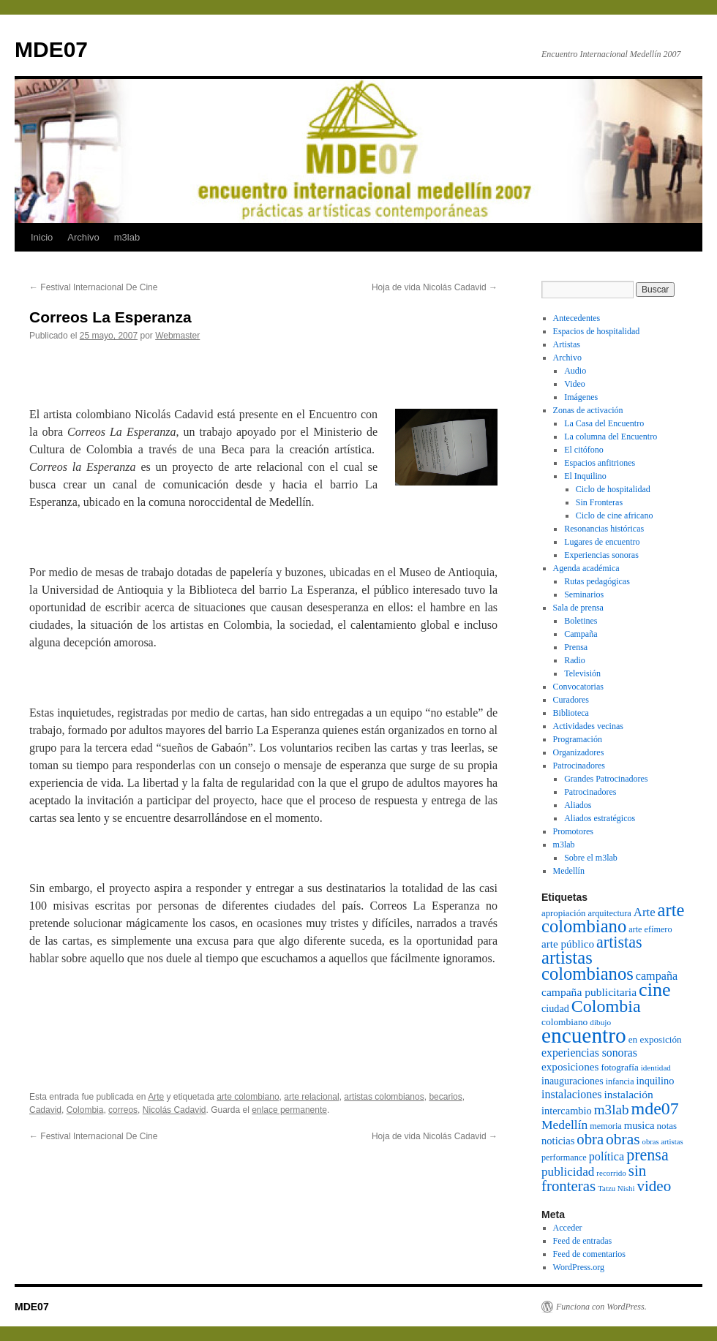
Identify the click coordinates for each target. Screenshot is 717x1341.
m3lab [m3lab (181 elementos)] (611, 1109)
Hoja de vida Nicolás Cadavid (435, 287)
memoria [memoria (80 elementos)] (605, 1126)
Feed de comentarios (589, 1254)
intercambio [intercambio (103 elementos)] (566, 1111)
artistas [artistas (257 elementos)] (619, 942)
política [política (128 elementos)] (606, 1156)
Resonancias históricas (604, 529)
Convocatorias (578, 686)
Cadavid (45, 1110)
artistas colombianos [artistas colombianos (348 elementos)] (587, 965)
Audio (575, 371)
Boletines (580, 621)
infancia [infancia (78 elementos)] (620, 1081)
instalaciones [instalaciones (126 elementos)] (571, 1094)
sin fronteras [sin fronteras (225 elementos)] (593, 1178)
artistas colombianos (384, 1097)
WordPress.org (578, 1267)
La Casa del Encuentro (604, 423)
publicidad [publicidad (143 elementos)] (567, 1172)
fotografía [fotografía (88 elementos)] (619, 1067)
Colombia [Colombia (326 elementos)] (606, 1006)
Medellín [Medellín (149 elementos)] (564, 1124)
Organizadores (578, 752)
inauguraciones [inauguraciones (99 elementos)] (572, 1081)
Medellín (569, 871)
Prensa (576, 647)
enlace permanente (289, 1110)
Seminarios (584, 594)
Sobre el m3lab (590, 858)
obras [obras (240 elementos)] (623, 1139)
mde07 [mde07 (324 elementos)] (655, 1108)
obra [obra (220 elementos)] (590, 1139)
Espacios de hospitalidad (596, 331)
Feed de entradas (582, 1241)
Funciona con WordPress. (601, 1307)
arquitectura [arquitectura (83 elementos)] (609, 913)
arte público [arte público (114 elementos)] (567, 943)
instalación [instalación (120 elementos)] (628, 1094)
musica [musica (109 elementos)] (639, 1125)
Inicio (42, 237)
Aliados (577, 805)
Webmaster (177, 335)
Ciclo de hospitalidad (613, 489)
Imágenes (581, 397)
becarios (445, 1097)
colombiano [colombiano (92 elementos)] (564, 1021)
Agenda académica (586, 568)
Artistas (566, 344)
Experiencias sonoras (601, 555)
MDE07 (51, 49)
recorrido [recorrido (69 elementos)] (611, 1172)
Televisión (582, 673)
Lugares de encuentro (601, 542)
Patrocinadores (579, 765)
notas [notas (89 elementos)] (667, 1125)
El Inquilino (585, 476)
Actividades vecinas (588, 726)
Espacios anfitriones (599, 463)
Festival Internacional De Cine (93, 287)
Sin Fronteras (599, 502)
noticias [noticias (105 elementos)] (557, 1141)
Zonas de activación (588, 410)
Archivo (83, 237)
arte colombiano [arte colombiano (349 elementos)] (612, 918)
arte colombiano (248, 1097)
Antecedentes (577, 318)
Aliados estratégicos (599, 818)
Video (574, 384)
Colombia (85, 1110)
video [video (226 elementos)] (654, 1186)
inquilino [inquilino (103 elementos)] (656, 1081)
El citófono (584, 450)
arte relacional (311, 1097)
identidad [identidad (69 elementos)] (656, 1067)
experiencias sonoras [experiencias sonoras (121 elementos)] (589, 1052)
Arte (156, 1097)
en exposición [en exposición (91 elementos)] (655, 1039)
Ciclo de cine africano (614, 515)
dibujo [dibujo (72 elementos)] (600, 1022)
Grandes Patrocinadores (605, 779)
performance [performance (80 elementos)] (564, 1157)
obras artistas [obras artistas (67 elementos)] (662, 1142)
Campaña (580, 634)
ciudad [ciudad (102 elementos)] (555, 1008)
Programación (577, 739)
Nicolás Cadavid (174, 1110)
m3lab (127, 237)
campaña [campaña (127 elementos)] (656, 976)
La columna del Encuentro (610, 436)
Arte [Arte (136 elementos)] (645, 912)
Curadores (571, 700)
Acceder (567, 1228)
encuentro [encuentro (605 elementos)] (583, 1035)
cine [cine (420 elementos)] (655, 989)
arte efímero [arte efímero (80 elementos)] (650, 929)
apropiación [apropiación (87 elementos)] (563, 913)
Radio (574, 660)
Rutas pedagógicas (597, 581)
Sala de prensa (578, 607)
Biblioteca (571, 713)
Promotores (573, 831)
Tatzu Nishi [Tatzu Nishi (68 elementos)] (616, 1188)
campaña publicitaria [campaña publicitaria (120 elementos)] (589, 992)
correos (123, 1110)
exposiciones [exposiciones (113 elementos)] (569, 1066)
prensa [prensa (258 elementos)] (647, 1155)
